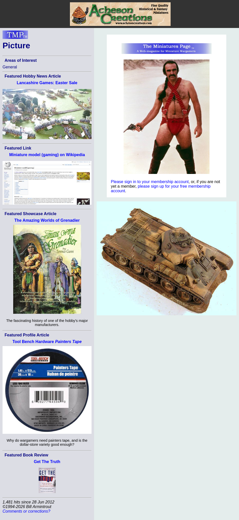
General (10, 67)
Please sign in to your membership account (150, 182)
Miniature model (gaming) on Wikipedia (47, 155)
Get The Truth (47, 461)
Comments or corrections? (26, 511)
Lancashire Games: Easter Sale (47, 83)
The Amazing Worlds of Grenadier (47, 220)
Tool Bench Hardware (47, 341)
